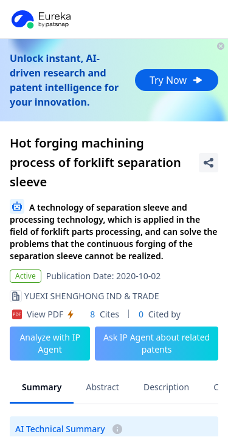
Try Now (177, 80)
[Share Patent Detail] (208, 162)
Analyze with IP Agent (49, 343)
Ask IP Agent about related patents (156, 343)
